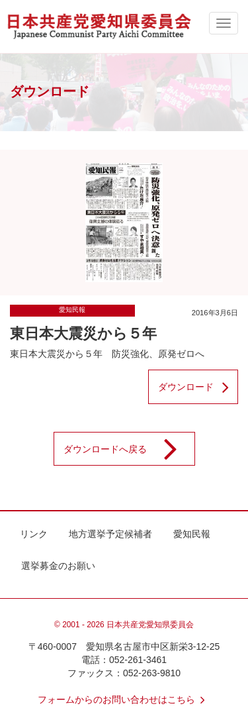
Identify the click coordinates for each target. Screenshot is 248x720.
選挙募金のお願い (58, 565)
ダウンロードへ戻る (128, 449)
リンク (34, 534)
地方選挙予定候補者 (110, 534)
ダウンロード (197, 387)
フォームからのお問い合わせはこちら (124, 699)
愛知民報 (72, 309)
